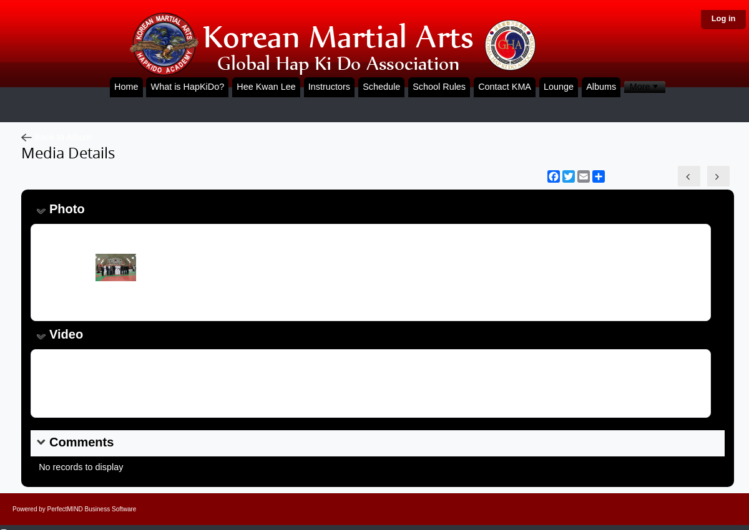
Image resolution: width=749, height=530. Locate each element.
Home (126, 87)
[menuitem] (644, 87)
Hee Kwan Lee (266, 87)
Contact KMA (504, 87)
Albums (601, 87)
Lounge (559, 87)
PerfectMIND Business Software (92, 509)
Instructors (329, 87)
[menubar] (644, 87)
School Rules (439, 87)
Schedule (381, 87)
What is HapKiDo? (188, 87)
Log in (724, 18)
